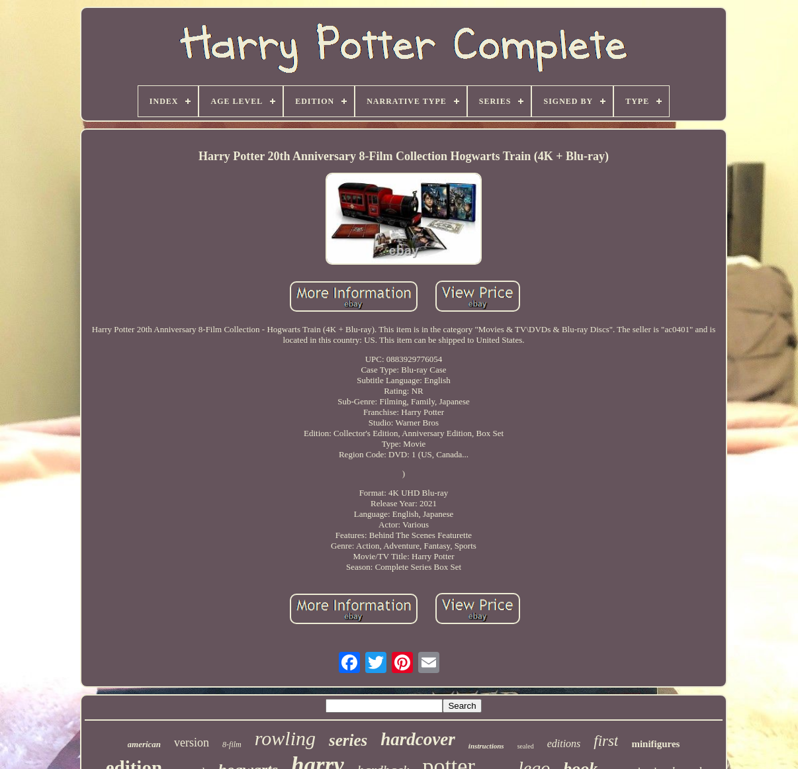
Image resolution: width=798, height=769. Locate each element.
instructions (486, 746)
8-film (232, 744)
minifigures (655, 744)
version (191, 742)
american (144, 744)
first (606, 741)
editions (564, 743)
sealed (525, 746)
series (348, 740)
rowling (285, 738)
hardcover (417, 739)
